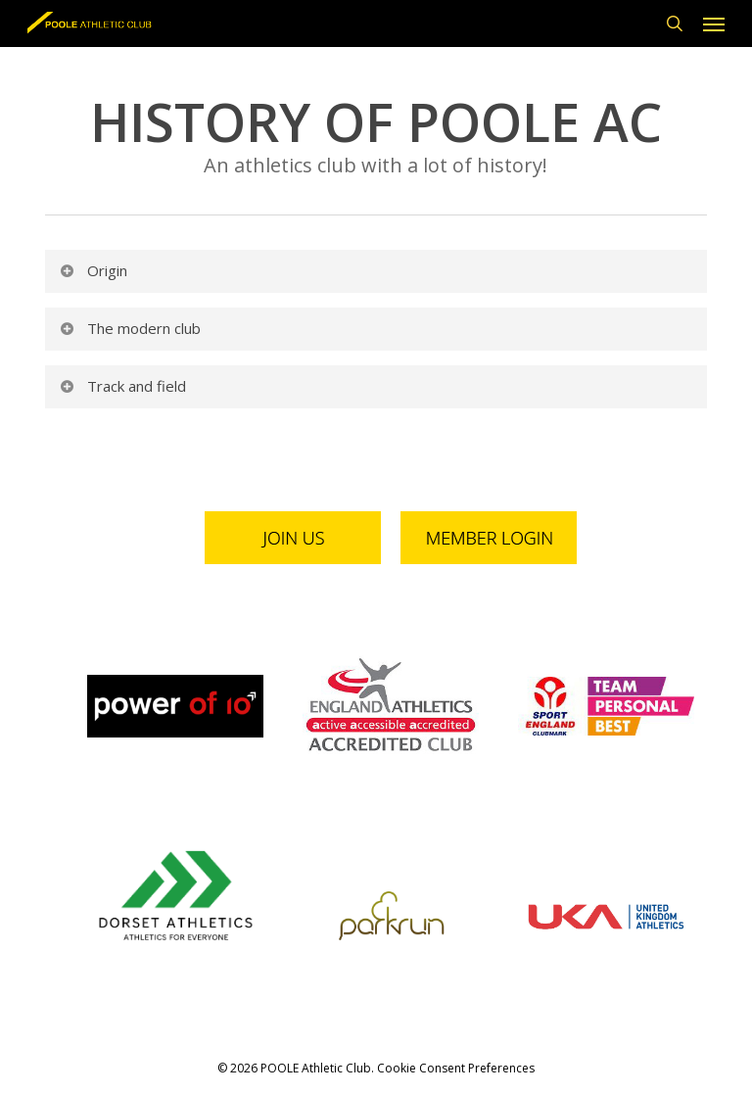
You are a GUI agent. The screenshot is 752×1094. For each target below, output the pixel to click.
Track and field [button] (122, 386)
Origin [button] (92, 270)
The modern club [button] (129, 328)
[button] (714, 23)
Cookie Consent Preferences (456, 1068)
